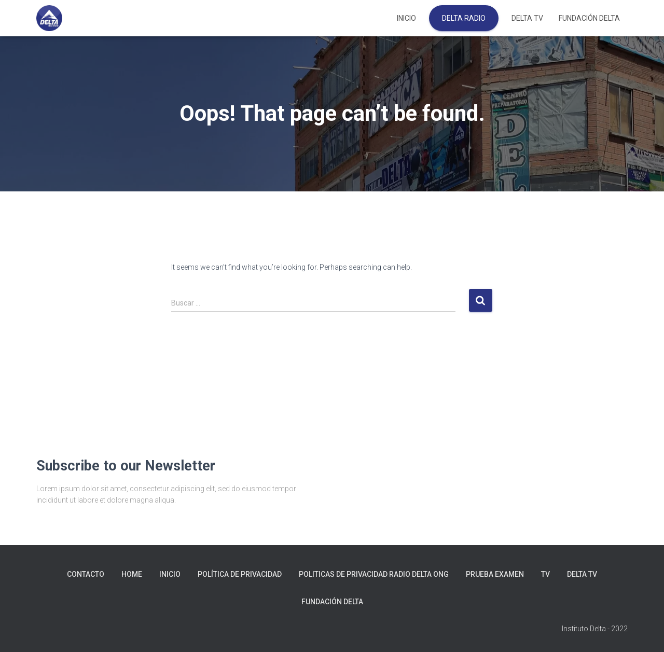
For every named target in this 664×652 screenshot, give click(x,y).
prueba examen (495, 574)
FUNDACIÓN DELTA (589, 18)
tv (545, 574)
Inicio (406, 18)
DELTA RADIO (464, 18)
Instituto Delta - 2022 (595, 629)
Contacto (85, 574)
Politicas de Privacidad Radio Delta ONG (374, 574)
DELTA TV (527, 18)
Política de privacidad (240, 574)
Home (131, 574)
